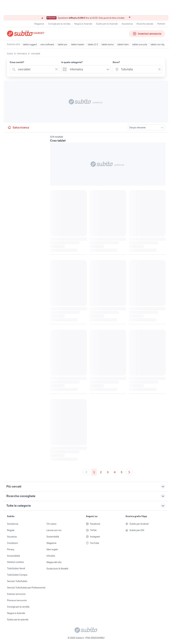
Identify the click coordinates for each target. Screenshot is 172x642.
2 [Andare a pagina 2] (101, 472)
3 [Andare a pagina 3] (108, 472)
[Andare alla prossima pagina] (129, 472)
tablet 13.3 (93, 44)
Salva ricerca (18, 127)
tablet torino (108, 44)
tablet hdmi (123, 44)
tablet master (77, 44)
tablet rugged (30, 44)
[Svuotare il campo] (56, 69)
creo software (47, 44)
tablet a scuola (139, 44)
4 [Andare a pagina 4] (114, 472)
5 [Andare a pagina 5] (121, 472)
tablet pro (62, 44)
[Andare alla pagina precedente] (86, 472)
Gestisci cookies (15, 561)
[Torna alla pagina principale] (26, 34)
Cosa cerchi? (17, 62)
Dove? (116, 62)
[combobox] (35, 69)
